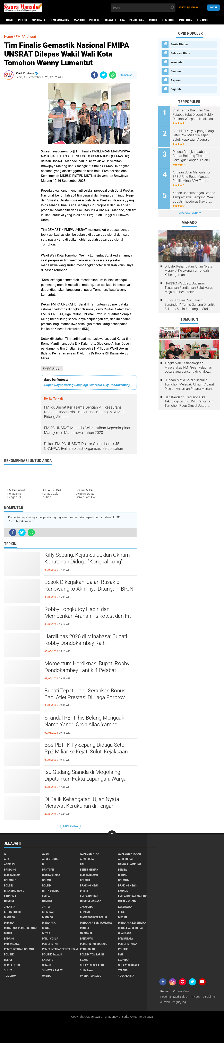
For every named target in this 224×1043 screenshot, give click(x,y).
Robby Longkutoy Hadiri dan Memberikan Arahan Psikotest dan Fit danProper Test (87, 616)
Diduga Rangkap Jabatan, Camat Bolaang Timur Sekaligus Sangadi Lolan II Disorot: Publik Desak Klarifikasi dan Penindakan (192, 156)
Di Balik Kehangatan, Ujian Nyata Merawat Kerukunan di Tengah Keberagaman (81, 806)
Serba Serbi (12, 965)
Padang (9, 938)
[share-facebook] (94, 75)
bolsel (8, 885)
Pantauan (185, 20)
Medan (122, 917)
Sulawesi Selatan (92, 965)
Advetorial (125, 859)
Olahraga (124, 933)
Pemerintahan (59, 20)
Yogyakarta (126, 975)
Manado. (47, 917)
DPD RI (84, 890)
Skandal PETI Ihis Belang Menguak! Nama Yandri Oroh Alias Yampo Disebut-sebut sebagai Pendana (85, 725)
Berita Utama (179, 44)
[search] (143, 7)
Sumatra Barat (52, 970)
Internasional (128, 901)
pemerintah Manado (93, 943)
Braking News (89, 885)
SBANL (84, 959)
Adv (6, 859)
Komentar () (127, 75)
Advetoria (87, 859)
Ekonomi (123, 890)
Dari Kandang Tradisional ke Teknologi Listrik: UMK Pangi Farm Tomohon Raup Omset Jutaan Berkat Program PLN (189, 401)
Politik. (9, 954)
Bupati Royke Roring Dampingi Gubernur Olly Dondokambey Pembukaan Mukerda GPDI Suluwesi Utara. (88, 385)
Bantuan (48, 869)
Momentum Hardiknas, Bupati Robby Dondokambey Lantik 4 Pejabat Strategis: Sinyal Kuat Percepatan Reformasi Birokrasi (86, 670)
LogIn (213, 7)
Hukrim (9, 901)
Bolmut (85, 880)
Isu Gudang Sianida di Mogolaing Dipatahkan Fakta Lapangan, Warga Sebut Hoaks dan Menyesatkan (85, 779)
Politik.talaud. (52, 954)
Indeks (22, 20)
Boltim (46, 885)
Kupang (85, 912)
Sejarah (202, 20)
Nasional (86, 933)
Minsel (84, 928)
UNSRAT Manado (90, 975)
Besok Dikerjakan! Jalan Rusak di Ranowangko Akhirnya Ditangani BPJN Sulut (88, 589)
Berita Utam (12, 874)
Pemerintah (50, 943)
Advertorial (50, 859)
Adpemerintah (89, 853)
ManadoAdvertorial (93, 917)
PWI (120, 954)
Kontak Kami (181, 991)
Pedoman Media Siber (174, 996)
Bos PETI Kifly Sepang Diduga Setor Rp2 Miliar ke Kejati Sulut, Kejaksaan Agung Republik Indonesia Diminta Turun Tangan (86, 752)
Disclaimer (209, 996)
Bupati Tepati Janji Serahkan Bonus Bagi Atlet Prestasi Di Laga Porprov (85, 694)
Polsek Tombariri (92, 954)
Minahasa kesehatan (132, 922)
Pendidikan (136, 20)
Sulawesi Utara (114, 20)
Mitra (46, 933)
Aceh (45, 853)
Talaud (123, 970)
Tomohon (168, 20)
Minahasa (38, 20)
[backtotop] (112, 834)
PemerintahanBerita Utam (60, 949)
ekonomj (10, 896)
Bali (83, 864)
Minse (46, 928)
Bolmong (10, 880)
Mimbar (9, 922)
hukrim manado (90, 901)
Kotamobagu (12, 912)
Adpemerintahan (129, 853)
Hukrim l (48, 901)
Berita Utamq (89, 874)
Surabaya (86, 970)
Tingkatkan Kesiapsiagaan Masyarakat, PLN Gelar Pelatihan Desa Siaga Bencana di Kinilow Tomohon (188, 367)
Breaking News (14, 890)
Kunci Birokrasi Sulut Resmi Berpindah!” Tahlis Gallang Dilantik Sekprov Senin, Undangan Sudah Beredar (190, 304)
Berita (122, 869)
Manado (79, 20)
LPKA (121, 912)
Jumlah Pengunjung (173, 1002)
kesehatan (177, 62)
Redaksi (165, 991)
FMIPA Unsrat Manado (132, 896)
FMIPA (46, 896)
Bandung (10, 869)
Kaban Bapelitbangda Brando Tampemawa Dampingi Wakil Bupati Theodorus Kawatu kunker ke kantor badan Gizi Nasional (194, 197)
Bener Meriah (89, 869)
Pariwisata (125, 938)
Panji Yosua (50, 938)
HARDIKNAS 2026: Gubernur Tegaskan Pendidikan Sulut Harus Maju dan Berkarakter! (189, 287)
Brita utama (50, 890)
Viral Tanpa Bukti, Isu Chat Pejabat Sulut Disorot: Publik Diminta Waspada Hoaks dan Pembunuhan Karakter (194, 114)
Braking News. (128, 885)
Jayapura (86, 906)
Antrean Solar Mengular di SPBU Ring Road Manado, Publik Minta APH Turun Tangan (191, 176)
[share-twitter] (103, 75)
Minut (153, 20)
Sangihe (47, 959)
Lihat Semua (70, 826)
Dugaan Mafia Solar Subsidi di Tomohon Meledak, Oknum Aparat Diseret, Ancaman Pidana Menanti (189, 384)
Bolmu (46, 880)
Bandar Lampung (129, 864)
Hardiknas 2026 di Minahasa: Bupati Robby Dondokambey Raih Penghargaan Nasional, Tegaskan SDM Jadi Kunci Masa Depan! (89, 643)
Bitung (122, 874)
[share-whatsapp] (112, 75)
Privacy (195, 996)
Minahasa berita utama (96, 922)
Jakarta (9, 906)
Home (9, 20)
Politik (94, 20)
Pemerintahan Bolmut (19, 949)
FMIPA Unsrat (52, 368)
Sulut (8, 970)
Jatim (46, 906)
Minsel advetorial (130, 928)
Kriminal (48, 912)
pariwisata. (12, 943)
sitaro (46, 965)
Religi (8, 959)
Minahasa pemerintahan (20, 928)
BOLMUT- (123, 880)
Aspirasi (176, 80)
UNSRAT (47, 975)
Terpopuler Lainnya (189, 212)
